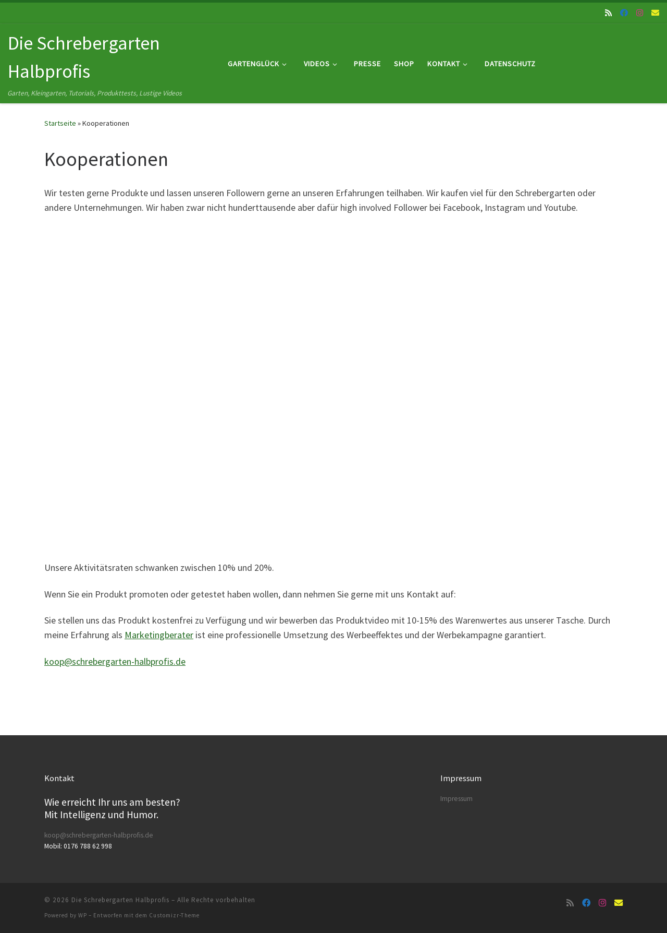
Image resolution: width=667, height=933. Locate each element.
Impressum (456, 798)
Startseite (60, 123)
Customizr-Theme (174, 915)
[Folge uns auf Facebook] (624, 13)
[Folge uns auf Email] (655, 13)
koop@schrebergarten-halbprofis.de (115, 661)
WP (82, 915)
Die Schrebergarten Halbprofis (120, 899)
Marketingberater (159, 635)
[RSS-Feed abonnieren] (608, 13)
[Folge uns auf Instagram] (639, 13)
